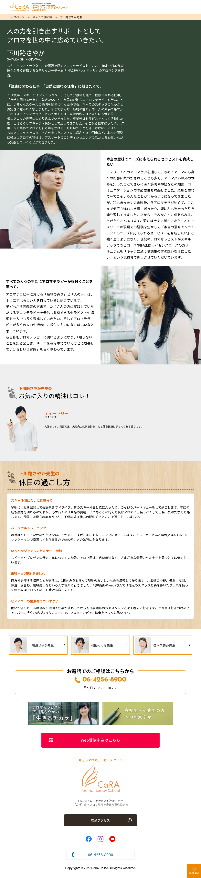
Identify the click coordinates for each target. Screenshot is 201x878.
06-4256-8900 (100, 679)
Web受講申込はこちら (100, 740)
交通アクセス (100, 820)
